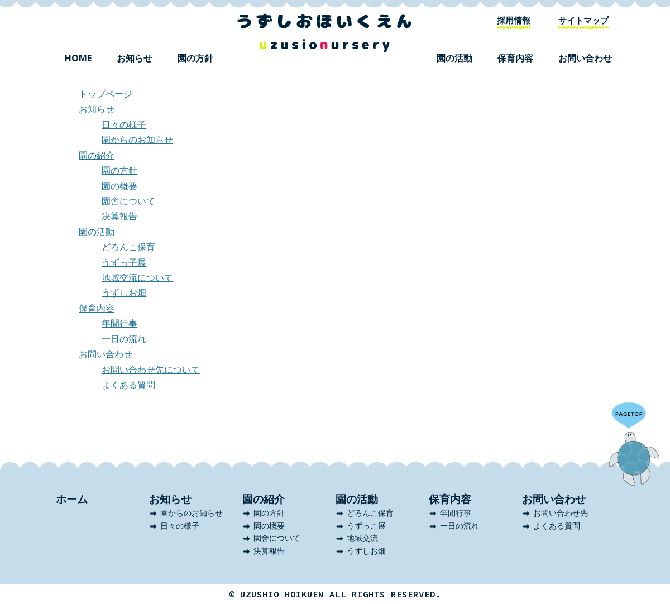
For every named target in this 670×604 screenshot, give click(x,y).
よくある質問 (128, 384)
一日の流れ (124, 339)
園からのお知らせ (137, 139)
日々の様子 (124, 124)
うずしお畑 (124, 292)
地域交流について (137, 277)
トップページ (105, 94)
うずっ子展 (124, 262)
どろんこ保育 (128, 247)
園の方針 (195, 58)
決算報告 (119, 216)
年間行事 (119, 323)
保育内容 (515, 58)
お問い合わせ (585, 58)
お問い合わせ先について (151, 369)
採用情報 (513, 20)
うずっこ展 (366, 525)
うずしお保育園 (324, 32)
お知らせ (134, 58)
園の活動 (454, 58)
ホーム (72, 499)
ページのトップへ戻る (634, 444)
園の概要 (119, 186)
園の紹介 (96, 155)
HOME (78, 58)
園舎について (128, 201)
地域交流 (362, 538)
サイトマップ (583, 20)
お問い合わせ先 (560, 512)
